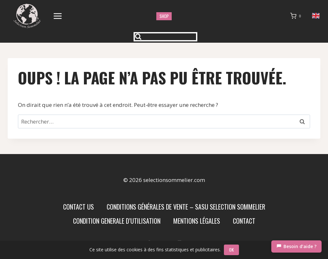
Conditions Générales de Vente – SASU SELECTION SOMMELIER (186, 207)
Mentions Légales (196, 221)
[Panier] (297, 16)
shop (164, 16)
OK (231, 249)
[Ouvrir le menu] (57, 15)
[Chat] (296, 246)
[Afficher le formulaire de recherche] (166, 36)
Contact (244, 221)
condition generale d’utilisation (116, 221)
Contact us (78, 207)
